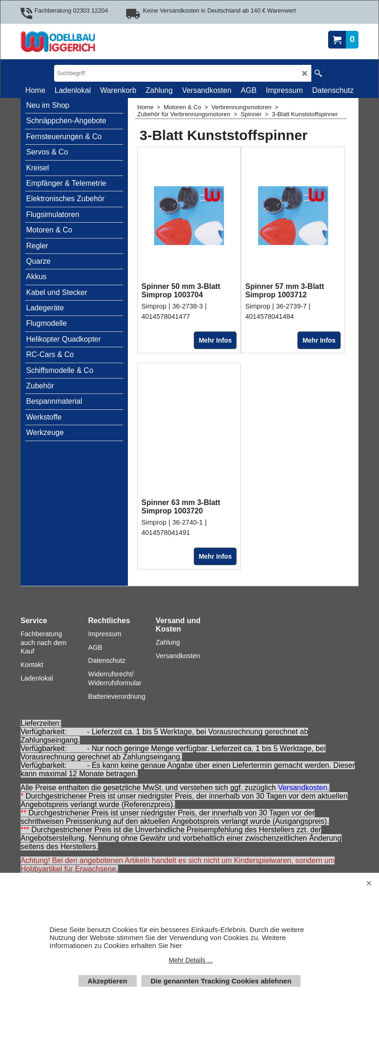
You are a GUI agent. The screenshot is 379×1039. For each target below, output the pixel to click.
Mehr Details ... (190, 960)
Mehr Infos (215, 340)
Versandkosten (302, 788)
